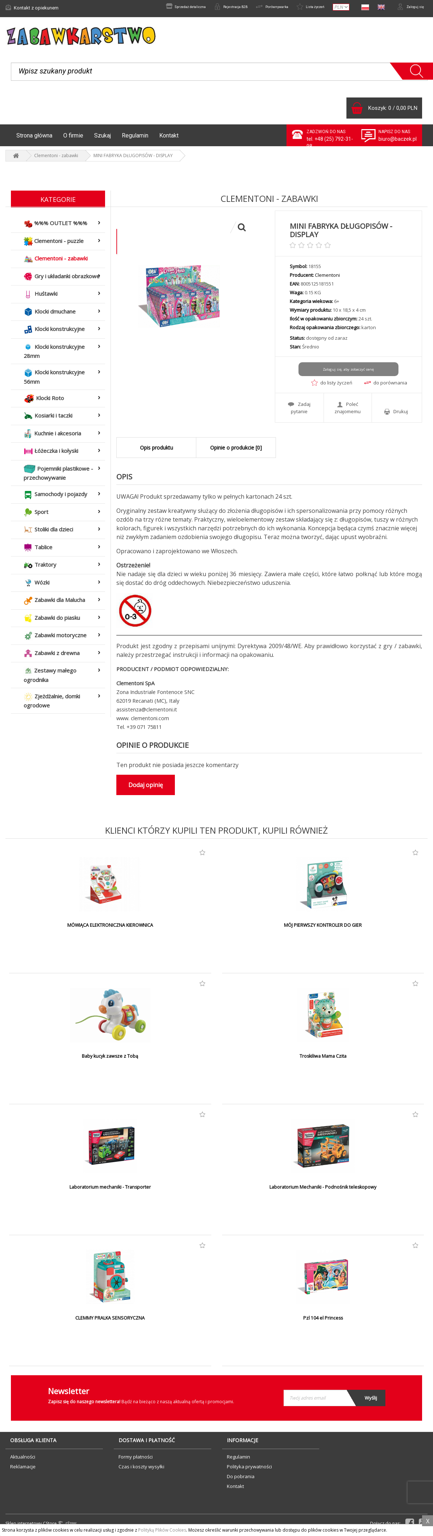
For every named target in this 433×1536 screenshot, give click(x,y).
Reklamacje (23, 1469)
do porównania (385, 386)
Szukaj (102, 139)
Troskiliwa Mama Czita (323, 1059)
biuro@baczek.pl (397, 142)
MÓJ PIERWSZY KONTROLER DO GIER (323, 928)
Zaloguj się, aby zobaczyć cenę (348, 373)
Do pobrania (240, 1479)
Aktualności (22, 1459)
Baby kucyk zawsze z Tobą (110, 1059)
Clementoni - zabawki (56, 159)
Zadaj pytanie (299, 410)
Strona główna (34, 139)
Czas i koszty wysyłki (141, 1469)
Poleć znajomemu (347, 410)
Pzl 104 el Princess (323, 1321)
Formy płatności (136, 1459)
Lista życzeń (301, 7)
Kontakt (169, 139)
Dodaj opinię (145, 787)
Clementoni (327, 279)
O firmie (73, 139)
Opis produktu (156, 450)
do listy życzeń (331, 386)
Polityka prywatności (249, 1469)
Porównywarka (256, 7)
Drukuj (396, 414)
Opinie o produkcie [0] (236, 450)
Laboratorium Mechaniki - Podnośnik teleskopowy (323, 1190)
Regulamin (135, 139)
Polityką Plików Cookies (162, 1530)
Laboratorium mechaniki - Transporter (110, 1190)
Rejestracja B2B (206, 7)
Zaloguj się (407, 7)
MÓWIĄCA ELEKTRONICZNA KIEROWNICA (110, 928)
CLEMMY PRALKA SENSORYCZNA (110, 1321)
